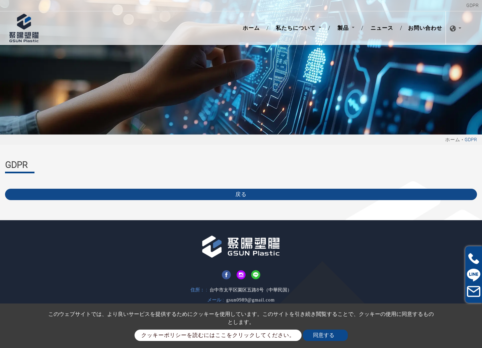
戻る (241, 194)
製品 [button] (343, 28)
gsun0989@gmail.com (250, 299)
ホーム (252, 27)
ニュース (382, 28)
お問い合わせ (425, 28)
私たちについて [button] (296, 28)
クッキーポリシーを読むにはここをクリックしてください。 (218, 335)
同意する (323, 335)
